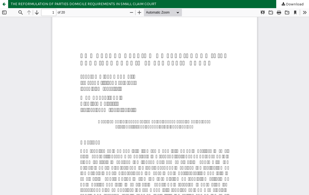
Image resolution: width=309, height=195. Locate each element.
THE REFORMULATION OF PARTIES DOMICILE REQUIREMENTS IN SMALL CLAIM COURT (83, 4)
